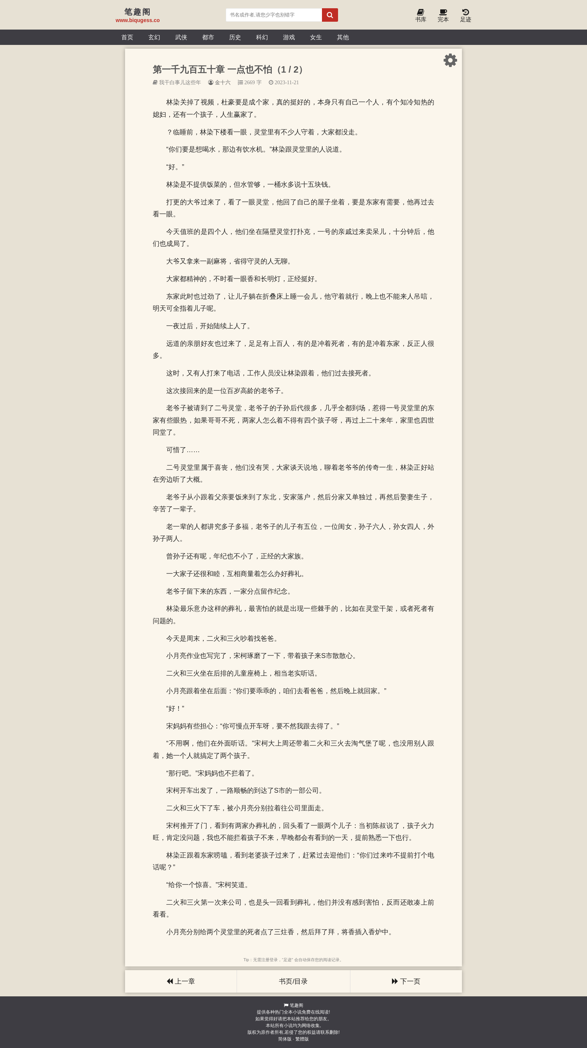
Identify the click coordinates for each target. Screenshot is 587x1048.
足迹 (465, 15)
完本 (443, 15)
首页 (127, 37)
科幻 (262, 37)
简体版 (285, 1039)
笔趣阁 (296, 1005)
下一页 (406, 981)
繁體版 (302, 1039)
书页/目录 (293, 981)
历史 (235, 37)
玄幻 (154, 37)
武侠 (181, 37)
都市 (208, 37)
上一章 (181, 981)
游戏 (289, 37)
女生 (316, 37)
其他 (343, 37)
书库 (420, 15)
